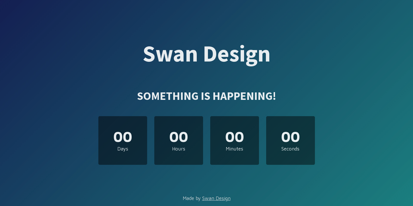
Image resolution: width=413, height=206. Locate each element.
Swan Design (216, 198)
